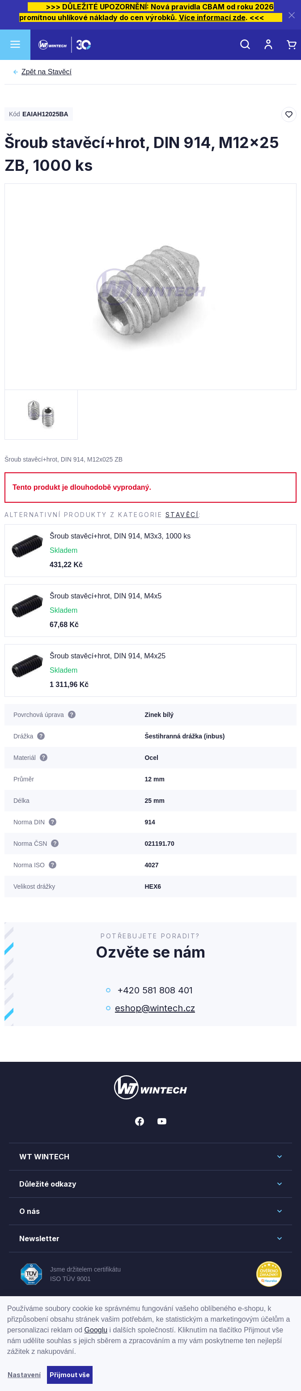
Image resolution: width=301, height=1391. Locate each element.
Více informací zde (212, 17)
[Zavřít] (291, 15)
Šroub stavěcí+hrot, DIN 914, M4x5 (105, 596)
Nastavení (24, 1374)
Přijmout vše (70, 1374)
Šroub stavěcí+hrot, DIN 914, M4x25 (107, 656)
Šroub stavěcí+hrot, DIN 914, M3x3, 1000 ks (120, 536)
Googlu (96, 1330)
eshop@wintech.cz (155, 1008)
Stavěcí (46, 72)
